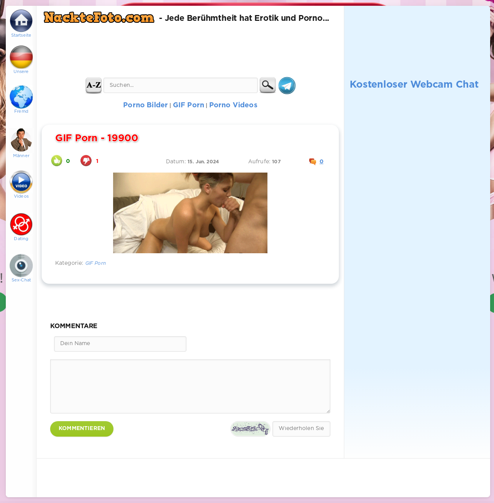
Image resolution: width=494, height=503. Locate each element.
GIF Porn (95, 263)
